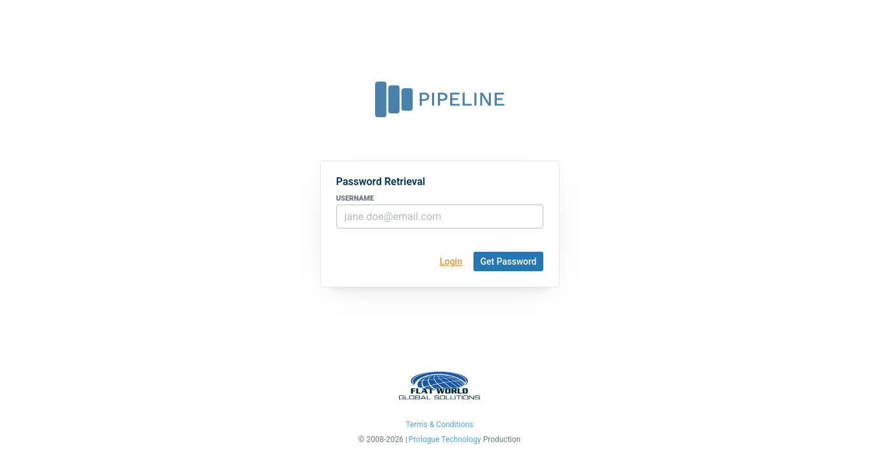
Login (451, 261)
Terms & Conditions (439, 425)
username (355, 198)
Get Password (508, 261)
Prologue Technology (445, 440)
